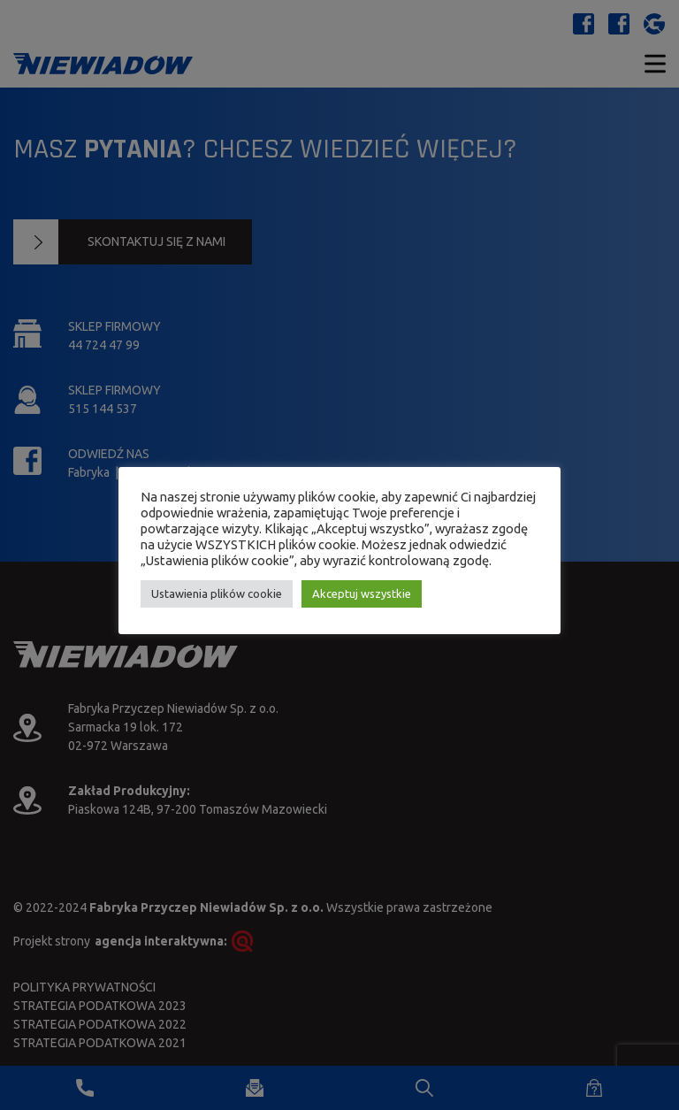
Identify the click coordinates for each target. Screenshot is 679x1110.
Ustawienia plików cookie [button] (216, 593)
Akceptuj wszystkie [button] (361, 593)
